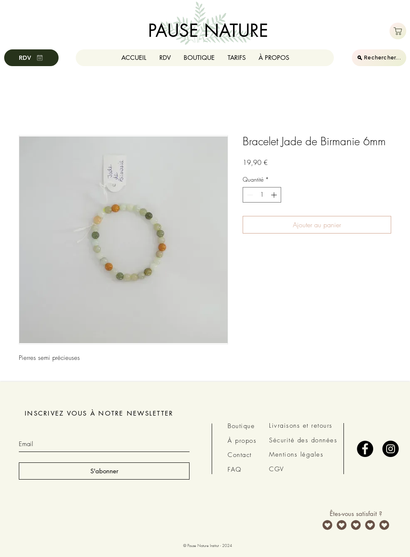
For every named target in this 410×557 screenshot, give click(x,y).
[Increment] (274, 194)
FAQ (235, 469)
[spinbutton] (261, 194)
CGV (276, 469)
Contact (240, 455)
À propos (242, 440)
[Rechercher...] (379, 57)
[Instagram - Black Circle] (390, 449)
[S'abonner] (104, 471)
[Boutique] (398, 31)
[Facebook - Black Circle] (365, 449)
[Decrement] (249, 194)
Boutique (241, 426)
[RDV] (31, 57)
